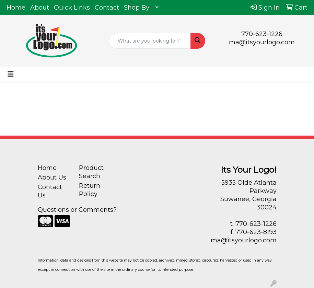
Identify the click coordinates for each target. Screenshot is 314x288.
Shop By (136, 7)
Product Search (91, 172)
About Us (52, 177)
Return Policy (89, 190)
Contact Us (50, 191)
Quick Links (72, 7)
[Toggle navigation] (10, 74)
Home (16, 7)
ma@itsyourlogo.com (262, 42)
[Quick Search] (150, 41)
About (39, 7)
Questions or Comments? (77, 210)
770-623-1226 (261, 34)
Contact (107, 7)
